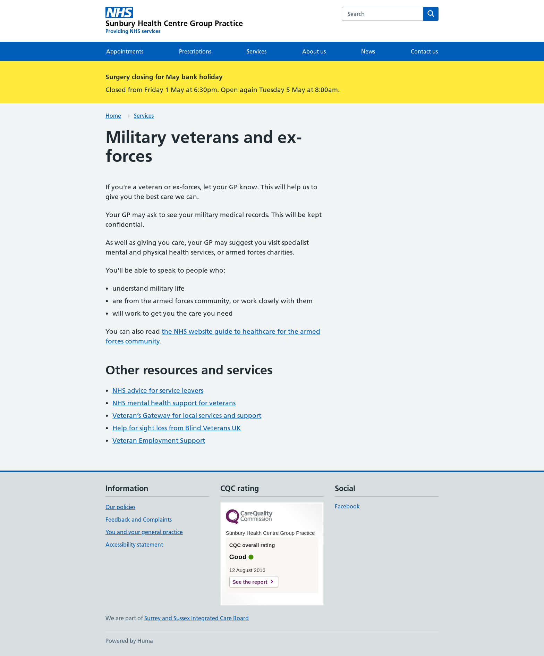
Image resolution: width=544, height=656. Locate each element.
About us (314, 51)
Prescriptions (195, 51)
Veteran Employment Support (158, 441)
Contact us (424, 51)
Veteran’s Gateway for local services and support (186, 416)
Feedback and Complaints (138, 519)
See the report (249, 582)
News (368, 51)
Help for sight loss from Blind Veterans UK (176, 428)
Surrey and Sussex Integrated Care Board (196, 618)
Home (113, 115)
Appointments (124, 51)
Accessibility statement (134, 544)
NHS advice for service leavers (157, 391)
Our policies (120, 507)
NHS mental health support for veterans (174, 403)
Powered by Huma (129, 640)
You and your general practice (144, 532)
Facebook (347, 506)
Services (256, 51)
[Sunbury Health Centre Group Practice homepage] (174, 21)
